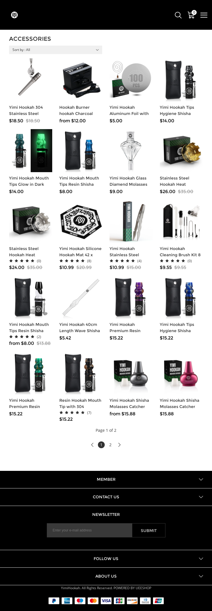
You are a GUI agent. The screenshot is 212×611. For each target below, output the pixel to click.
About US (106, 576)
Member (106, 479)
